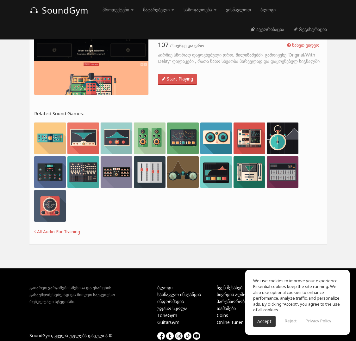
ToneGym (167, 315)
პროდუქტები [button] (118, 10)
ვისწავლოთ (238, 10)
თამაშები (226, 308)
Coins (222, 315)
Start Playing (177, 79)
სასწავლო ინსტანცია (179, 294)
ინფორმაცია (170, 301)
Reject (291, 321)
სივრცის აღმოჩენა (236, 294)
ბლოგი (268, 10)
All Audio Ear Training (57, 232)
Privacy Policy (318, 321)
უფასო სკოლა (172, 308)
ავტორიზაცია (267, 29)
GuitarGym (168, 322)
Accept (264, 321)
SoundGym (58, 10)
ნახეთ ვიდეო (303, 45)
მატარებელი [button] (158, 10)
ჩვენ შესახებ (229, 287)
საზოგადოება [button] (200, 10)
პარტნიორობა (232, 301)
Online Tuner (230, 322)
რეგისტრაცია (310, 29)
